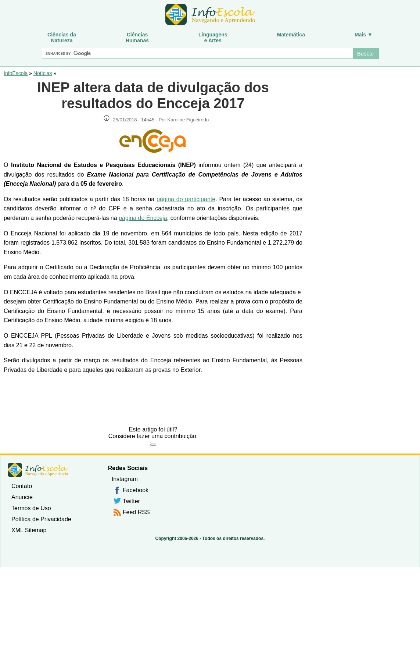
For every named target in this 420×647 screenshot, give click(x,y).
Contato (21, 486)
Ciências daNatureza (61, 37)
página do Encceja (143, 218)
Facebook (135, 490)
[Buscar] (197, 53)
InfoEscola (16, 73)
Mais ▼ (364, 35)
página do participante (186, 199)
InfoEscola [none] (38, 470)
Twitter (131, 501)
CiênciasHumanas (137, 37)
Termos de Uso (31, 508)
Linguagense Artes (212, 37)
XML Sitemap (28, 530)
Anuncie (22, 497)
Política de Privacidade (41, 519)
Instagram (125, 479)
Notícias (42, 73)
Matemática (291, 35)
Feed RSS (136, 512)
